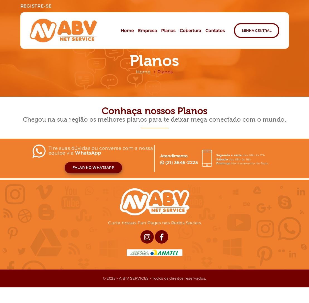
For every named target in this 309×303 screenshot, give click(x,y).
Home (143, 71)
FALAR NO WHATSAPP (93, 167)
